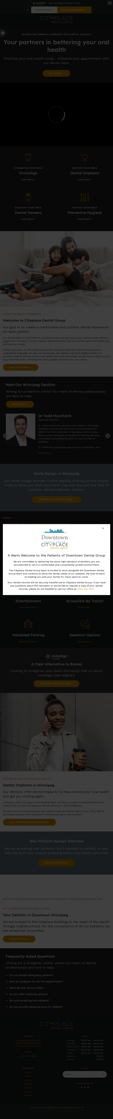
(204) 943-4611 (85, 589)
